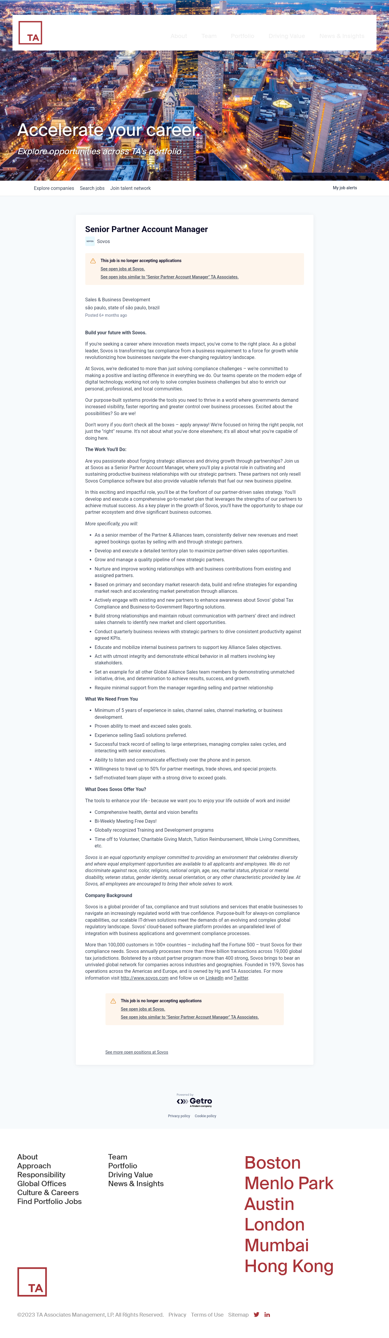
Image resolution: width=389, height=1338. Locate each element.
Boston (272, 1163)
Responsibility (41, 1174)
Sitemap (238, 1314)
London (274, 1224)
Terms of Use (207, 1314)
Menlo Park (288, 1183)
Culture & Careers (48, 1192)
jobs (98, 188)
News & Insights (136, 1183)
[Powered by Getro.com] (194, 1100)
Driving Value (130, 1174)
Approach (34, 1166)
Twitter (241, 978)
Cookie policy (205, 1116)
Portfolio (122, 1166)
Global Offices (41, 1183)
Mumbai (276, 1245)
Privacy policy (179, 1116)
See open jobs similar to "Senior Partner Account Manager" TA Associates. (170, 277)
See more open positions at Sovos (136, 1052)
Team (117, 1157)
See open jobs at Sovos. (123, 269)
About (27, 1157)
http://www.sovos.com (144, 978)
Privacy (177, 1314)
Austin (269, 1204)
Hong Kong (289, 1266)
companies (56, 188)
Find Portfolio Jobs (49, 1201)
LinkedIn (214, 978)
